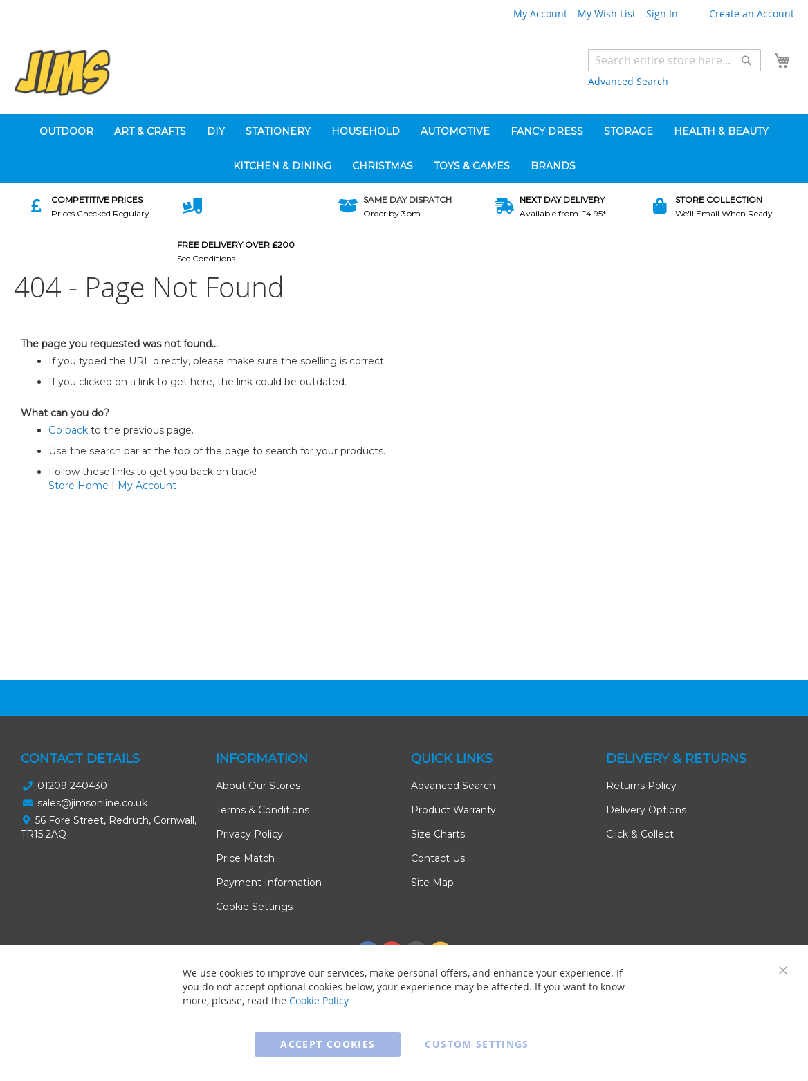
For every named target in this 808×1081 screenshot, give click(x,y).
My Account (540, 13)
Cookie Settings (254, 906)
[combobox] (674, 60)
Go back (68, 430)
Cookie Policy (319, 1000)
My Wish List (607, 13)
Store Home (78, 485)
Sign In (662, 13)
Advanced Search (628, 81)
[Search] (746, 60)
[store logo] (62, 73)
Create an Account (751, 13)
